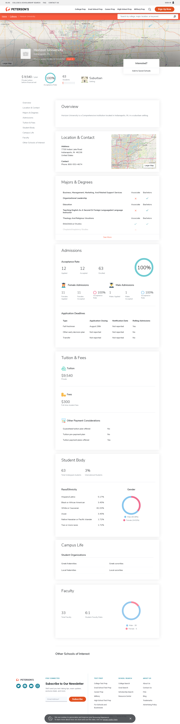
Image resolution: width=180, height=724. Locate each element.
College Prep (80, 9)
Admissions (28, 117)
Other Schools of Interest (34, 142)
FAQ (44, 3)
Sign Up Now (164, 9)
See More (107, 237)
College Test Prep (100, 683)
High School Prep (124, 9)
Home (4, 16)
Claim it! (70, 59)
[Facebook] (25, 686)
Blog (8, 3)
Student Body (29, 127)
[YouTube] (31, 686)
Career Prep (110, 9)
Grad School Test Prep (102, 688)
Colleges (13, 16)
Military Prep (139, 9)
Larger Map (7, 63)
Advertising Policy (150, 705)
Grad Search (123, 688)
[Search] (149, 9)
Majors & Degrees (30, 112)
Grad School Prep (95, 9)
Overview (27, 102)
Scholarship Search (125, 692)
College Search (124, 683)
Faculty (26, 137)
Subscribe (77, 699)
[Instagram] (37, 686)
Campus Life (28, 132)
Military (97, 696)
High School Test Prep (102, 700)
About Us (146, 683)
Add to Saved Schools (141, 71)
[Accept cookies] (129, 718)
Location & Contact (31, 107)
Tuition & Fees (29, 122)
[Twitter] (18, 686)
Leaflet (150, 21)
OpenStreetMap (163, 21)
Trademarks (147, 700)
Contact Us (147, 688)
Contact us (54, 3)
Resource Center (124, 696)
